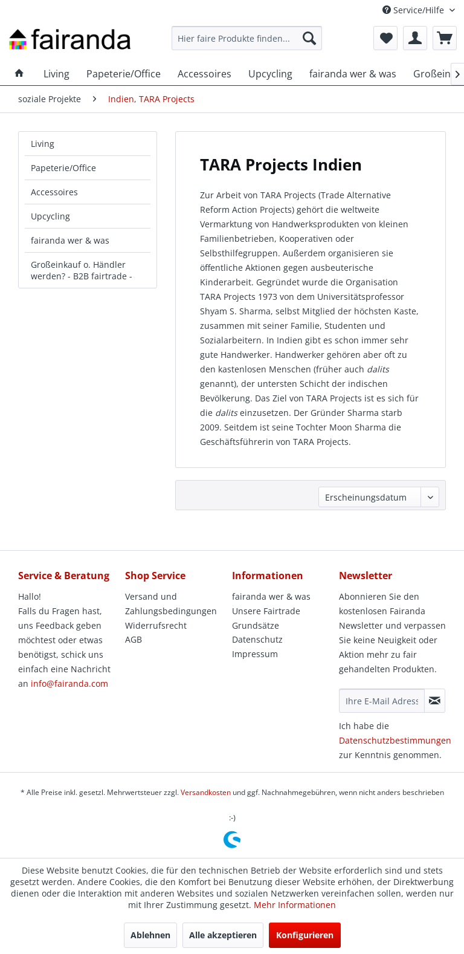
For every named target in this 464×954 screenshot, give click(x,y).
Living (42, 143)
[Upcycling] (270, 73)
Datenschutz (257, 639)
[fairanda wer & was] (353, 73)
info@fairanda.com (69, 683)
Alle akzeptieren (223, 935)
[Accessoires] (204, 73)
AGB (133, 639)
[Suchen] (309, 38)
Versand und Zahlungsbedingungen (171, 604)
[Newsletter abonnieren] (434, 701)
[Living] (56, 73)
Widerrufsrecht (156, 625)
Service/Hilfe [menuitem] (414, 10)
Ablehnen (150, 935)
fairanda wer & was (70, 240)
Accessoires (54, 192)
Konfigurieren (305, 935)
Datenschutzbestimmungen (395, 740)
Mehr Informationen (295, 904)
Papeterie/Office (63, 168)
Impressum (255, 654)
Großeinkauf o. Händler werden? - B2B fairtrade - (81, 270)
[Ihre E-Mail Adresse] (382, 701)
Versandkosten (206, 792)
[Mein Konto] (415, 38)
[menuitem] (247, 38)
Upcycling (50, 216)
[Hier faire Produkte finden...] (247, 38)
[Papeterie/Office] (123, 73)
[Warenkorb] (445, 38)
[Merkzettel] (385, 38)
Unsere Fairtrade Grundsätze (266, 618)
